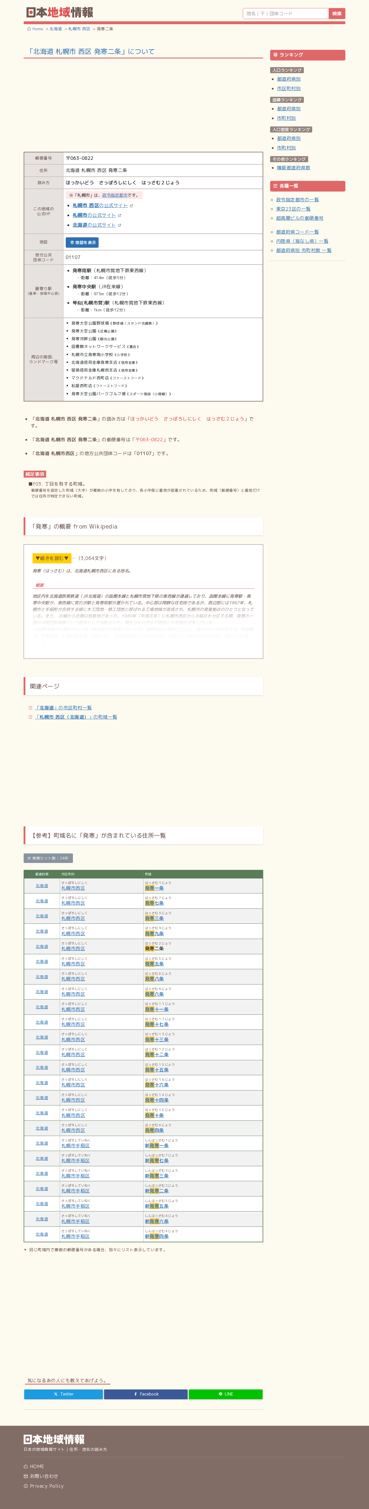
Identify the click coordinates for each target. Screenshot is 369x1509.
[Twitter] (63, 1394)
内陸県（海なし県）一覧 (302, 241)
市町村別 (286, 118)
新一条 (157, 1145)
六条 (154, 994)
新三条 (157, 1176)
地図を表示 (83, 242)
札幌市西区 (73, 888)
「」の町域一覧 (76, 717)
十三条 (157, 1039)
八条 (154, 979)
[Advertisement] (143, 104)
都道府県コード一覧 (297, 232)
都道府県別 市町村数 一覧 (304, 250)
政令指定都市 (114, 195)
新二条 (157, 1191)
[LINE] (226, 1394)
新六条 (157, 1221)
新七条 (157, 1160)
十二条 (157, 1054)
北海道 (42, 885)
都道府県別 (289, 79)
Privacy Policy (43, 1486)
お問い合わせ (41, 1476)
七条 (154, 903)
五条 (154, 964)
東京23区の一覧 (293, 209)
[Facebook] (146, 1394)
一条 (154, 888)
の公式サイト (100, 205)
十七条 (157, 1024)
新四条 (157, 1236)
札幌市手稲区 (75, 1145)
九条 (154, 933)
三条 (154, 918)
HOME (33, 1466)
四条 (154, 1130)
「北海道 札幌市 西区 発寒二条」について (91, 51)
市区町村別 (289, 88)
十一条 (157, 1009)
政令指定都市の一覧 (297, 199)
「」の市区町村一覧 (63, 708)
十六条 (157, 1085)
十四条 (157, 1100)
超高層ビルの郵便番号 (300, 218)
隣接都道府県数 (293, 167)
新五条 (157, 1206)
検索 (337, 13)
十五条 (157, 1070)
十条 (154, 1115)
